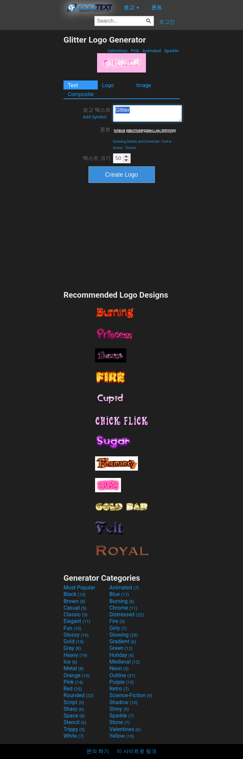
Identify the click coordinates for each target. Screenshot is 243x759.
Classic (75, 614)
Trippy (74, 729)
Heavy (75, 655)
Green (121, 648)
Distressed (126, 614)
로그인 (167, 22)
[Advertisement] (31, 134)
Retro (119, 688)
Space (74, 715)
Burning (121, 601)
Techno (130, 148)
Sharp (73, 709)
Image (143, 85)
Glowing (123, 635)
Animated (151, 50)
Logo (108, 85)
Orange (76, 675)
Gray (72, 648)
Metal (73, 668)
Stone (119, 722)
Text (73, 85)
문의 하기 (97, 751)
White (73, 736)
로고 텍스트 (97, 113)
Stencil (74, 722)
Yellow (121, 736)
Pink (135, 50)
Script (73, 702)
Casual (74, 608)
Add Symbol (94, 116)
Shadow (123, 702)
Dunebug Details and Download (136, 141)
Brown (74, 601)
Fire (117, 621)
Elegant (76, 621)
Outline (122, 675)
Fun (72, 628)
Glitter (147, 113)
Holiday (121, 655)
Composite (81, 94)
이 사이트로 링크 (137, 751)
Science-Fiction (130, 695)
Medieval (124, 662)
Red (72, 688)
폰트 (105, 129)
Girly (118, 628)
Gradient (122, 641)
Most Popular (79, 587)
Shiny (119, 709)
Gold (73, 641)
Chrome (123, 608)
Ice (70, 662)
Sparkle (171, 50)
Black (74, 594)
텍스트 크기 (97, 158)
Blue (119, 594)
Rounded (78, 695)
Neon (119, 668)
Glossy (76, 635)
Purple (121, 682)
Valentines (117, 50)
